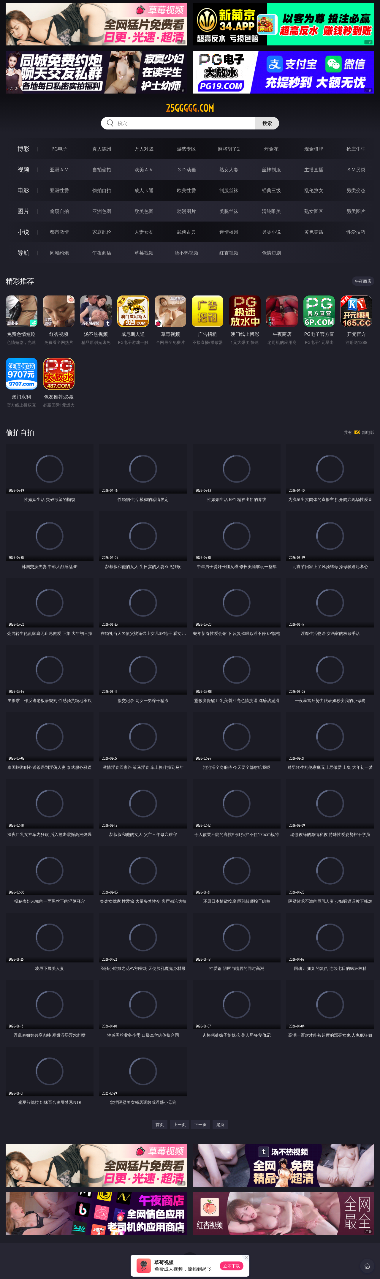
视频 (23, 169)
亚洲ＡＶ (59, 169)
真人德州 (101, 149)
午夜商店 (101, 252)
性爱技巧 (355, 232)
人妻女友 (143, 232)
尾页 (220, 1124)
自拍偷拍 (101, 169)
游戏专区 (186, 149)
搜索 (267, 123)
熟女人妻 (228, 169)
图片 (23, 211)
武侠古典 (186, 232)
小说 (23, 232)
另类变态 (355, 190)
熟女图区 (313, 211)
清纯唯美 (271, 211)
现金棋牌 (313, 149)
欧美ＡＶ (143, 169)
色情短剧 (271, 252)
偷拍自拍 (101, 190)
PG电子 (59, 149)
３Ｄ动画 (186, 169)
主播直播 (313, 169)
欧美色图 (143, 211)
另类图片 (355, 211)
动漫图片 (186, 211)
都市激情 (59, 232)
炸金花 (271, 149)
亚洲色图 (101, 211)
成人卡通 (143, 190)
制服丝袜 (228, 190)
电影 (23, 190)
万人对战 (143, 149)
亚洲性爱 (59, 190)
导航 (23, 253)
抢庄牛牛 (355, 149)
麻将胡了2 (229, 149)
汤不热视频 (186, 252)
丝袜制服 (271, 169)
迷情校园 (228, 232)
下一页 (200, 1124)
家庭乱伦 (101, 232)
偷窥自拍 (59, 211)
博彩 (23, 149)
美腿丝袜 (228, 211)
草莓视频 (143, 252)
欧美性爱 (186, 190)
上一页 (179, 1124)
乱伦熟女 (313, 190)
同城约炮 (59, 252)
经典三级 (271, 190)
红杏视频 (228, 252)
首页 (160, 1124)
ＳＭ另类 (355, 169)
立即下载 (231, 1266)
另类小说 (271, 232)
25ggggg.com (190, 108)
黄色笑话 (313, 232)
